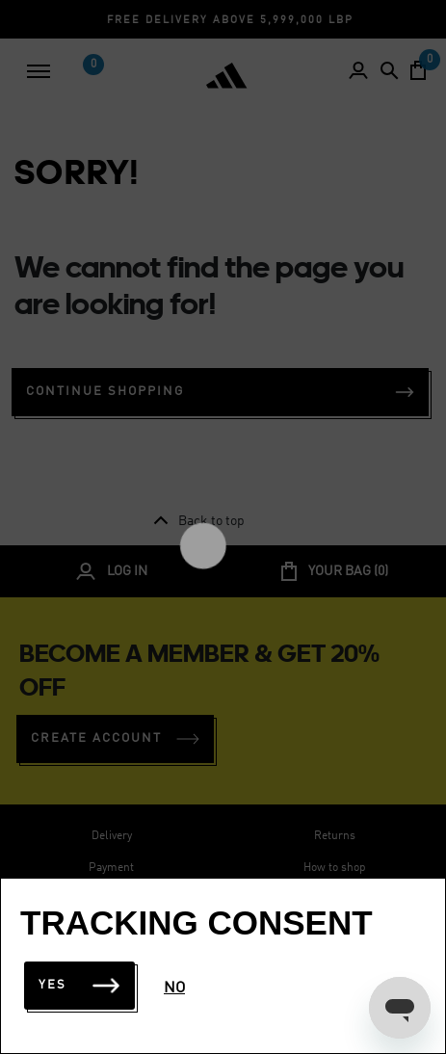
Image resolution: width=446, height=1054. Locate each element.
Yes (79, 985)
